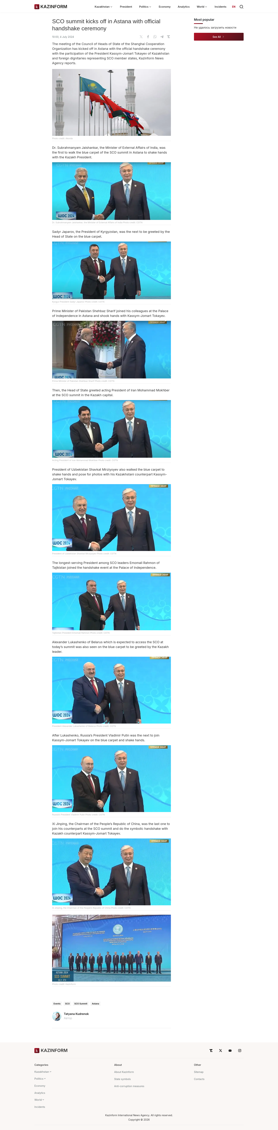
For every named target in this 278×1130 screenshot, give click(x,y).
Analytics (184, 6)
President (126, 6)
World (38, 1099)
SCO (67, 1003)
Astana (95, 1003)
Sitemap (199, 1071)
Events (57, 1003)
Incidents (220, 6)
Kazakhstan (41, 1071)
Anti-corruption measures (129, 1086)
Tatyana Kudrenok (76, 1013)
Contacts (199, 1079)
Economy (165, 6)
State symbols (122, 1079)
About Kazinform (124, 1071)
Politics (38, 1078)
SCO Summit (80, 1003)
